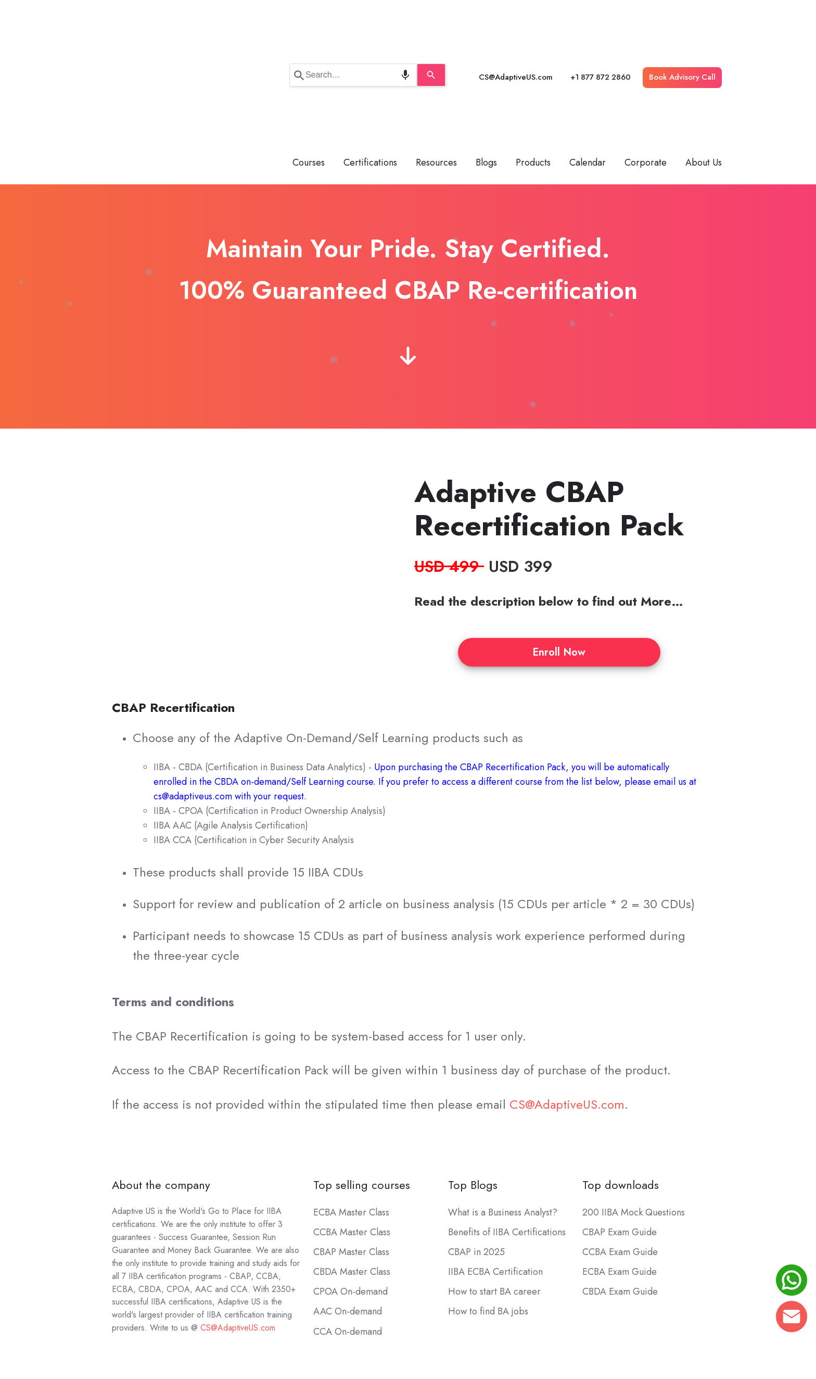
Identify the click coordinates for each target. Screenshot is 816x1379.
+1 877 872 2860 (600, 17)
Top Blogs (473, 1067)
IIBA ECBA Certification (495, 1153)
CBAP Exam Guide (619, 1113)
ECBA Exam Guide (619, 1153)
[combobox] (353, 15)
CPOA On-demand (350, 1173)
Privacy (638, 1307)
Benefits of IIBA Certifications (507, 1113)
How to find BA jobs (488, 1193)
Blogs (486, 44)
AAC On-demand (347, 1193)
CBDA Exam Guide (620, 1173)
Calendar (587, 44)
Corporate (645, 44)
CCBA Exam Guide (620, 1133)
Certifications (370, 44)
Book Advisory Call (682, 17)
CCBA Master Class (351, 1113)
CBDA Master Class (351, 1153)
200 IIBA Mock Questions (633, 1093)
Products (533, 44)
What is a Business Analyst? (502, 1093)
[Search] (439, 15)
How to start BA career (494, 1173)
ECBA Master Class (351, 1093)
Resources (436, 44)
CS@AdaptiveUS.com (516, 17)
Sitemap (682, 1307)
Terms (596, 1307)
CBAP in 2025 (476, 1133)
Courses (308, 44)
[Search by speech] (397, 15)
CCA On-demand (347, 1213)
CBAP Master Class (351, 1133)
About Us (703, 44)
